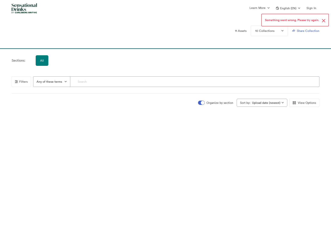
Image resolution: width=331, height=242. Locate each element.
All (42, 60)
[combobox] (51, 81)
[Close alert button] (323, 21)
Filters (21, 82)
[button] (288, 8)
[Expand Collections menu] (279, 31)
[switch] (216, 103)
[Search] (194, 81)
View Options (304, 103)
